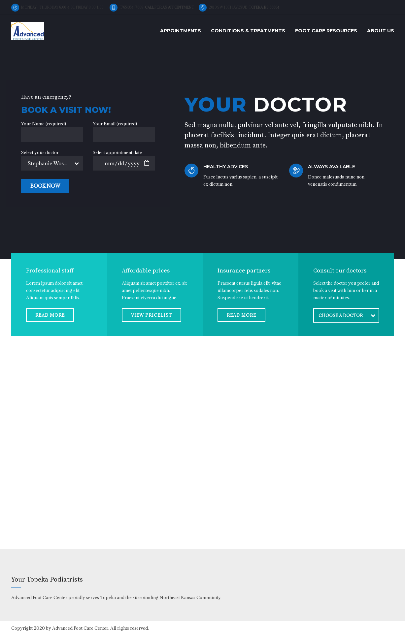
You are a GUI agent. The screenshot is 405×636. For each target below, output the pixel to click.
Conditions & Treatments (248, 31)
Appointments (180, 31)
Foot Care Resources (326, 31)
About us (380, 31)
